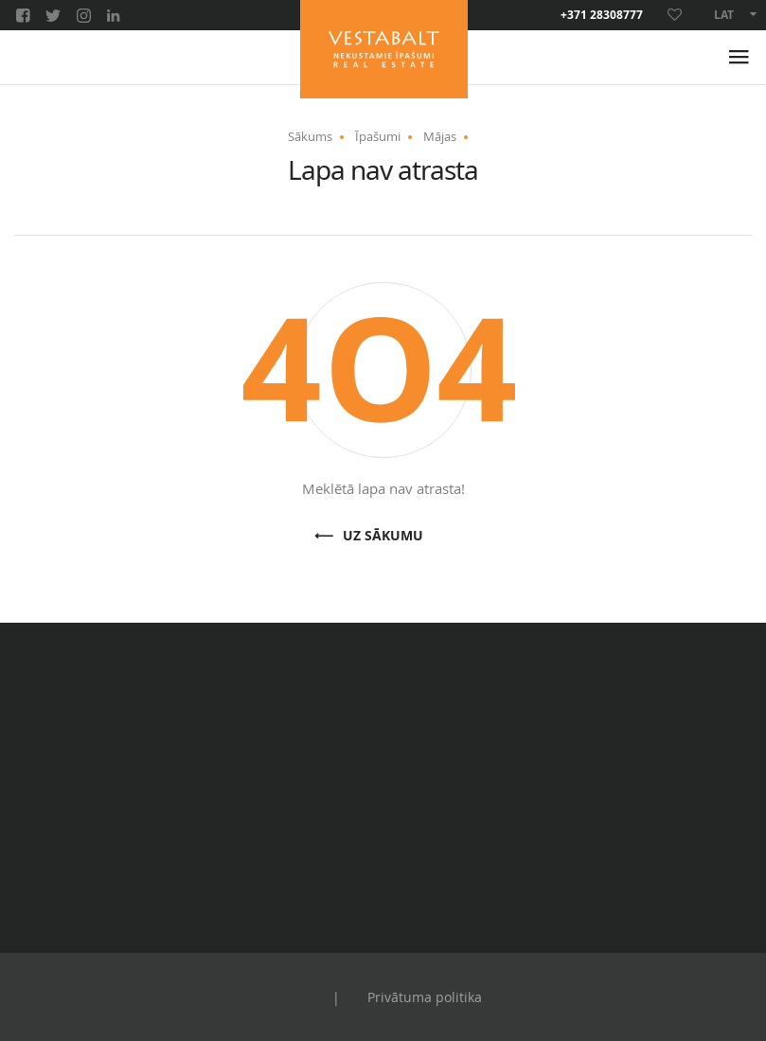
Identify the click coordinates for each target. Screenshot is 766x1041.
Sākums (310, 136)
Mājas (439, 136)
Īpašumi (378, 136)
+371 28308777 (602, 15)
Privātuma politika (424, 997)
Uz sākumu (383, 536)
